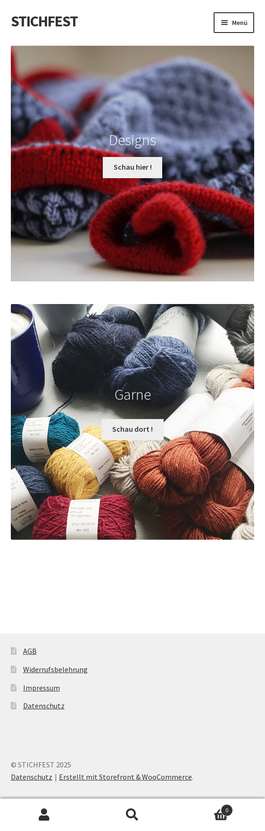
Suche (132, 815)
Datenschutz (44, 705)
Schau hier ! (133, 167)
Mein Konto (44, 815)
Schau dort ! (132, 429)
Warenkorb (205, 808)
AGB (30, 651)
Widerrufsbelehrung (55, 669)
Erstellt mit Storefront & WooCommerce (125, 777)
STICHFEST (44, 21)
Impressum (41, 687)
